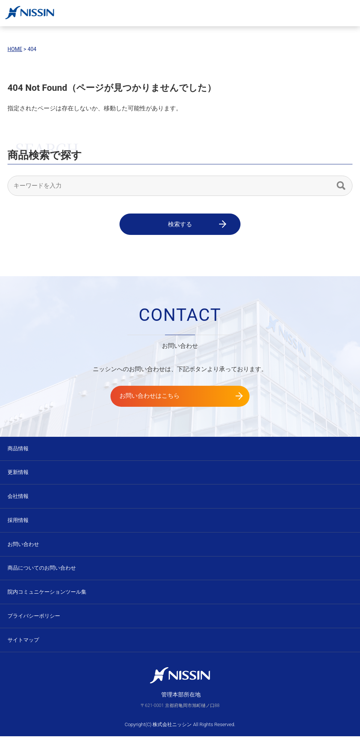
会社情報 (18, 497)
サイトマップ (23, 643)
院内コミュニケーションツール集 (47, 595)
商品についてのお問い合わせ (42, 570)
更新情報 (18, 473)
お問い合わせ (23, 546)
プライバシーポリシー (34, 619)
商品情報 (18, 449)
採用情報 (18, 522)
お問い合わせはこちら (159, 396)
